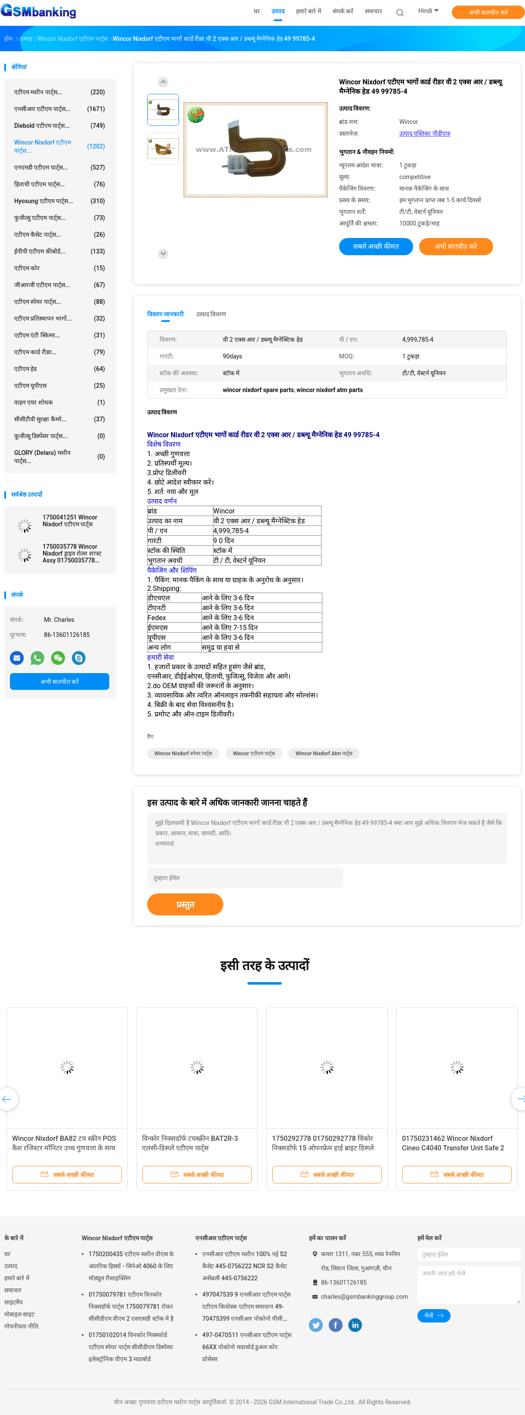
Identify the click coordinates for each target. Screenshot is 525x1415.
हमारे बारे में (16, 1278)
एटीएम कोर (59, 268)
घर (7, 1254)
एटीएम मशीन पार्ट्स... (59, 92)
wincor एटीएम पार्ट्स (254, 754)
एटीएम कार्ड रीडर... (59, 352)
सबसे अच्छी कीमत (376, 246)
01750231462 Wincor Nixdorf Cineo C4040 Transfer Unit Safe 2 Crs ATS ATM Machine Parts (453, 1148)
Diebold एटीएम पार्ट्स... (59, 125)
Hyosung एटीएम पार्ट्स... (59, 201)
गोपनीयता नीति (21, 1326)
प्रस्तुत (185, 904)
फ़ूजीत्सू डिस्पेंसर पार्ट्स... (59, 436)
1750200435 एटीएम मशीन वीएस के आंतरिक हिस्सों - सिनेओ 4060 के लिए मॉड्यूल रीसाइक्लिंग (131, 1266)
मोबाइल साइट (19, 1314)
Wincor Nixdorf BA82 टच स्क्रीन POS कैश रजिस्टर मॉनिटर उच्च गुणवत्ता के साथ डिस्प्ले (64, 1148)
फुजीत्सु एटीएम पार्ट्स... (59, 217)
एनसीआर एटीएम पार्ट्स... (59, 109)
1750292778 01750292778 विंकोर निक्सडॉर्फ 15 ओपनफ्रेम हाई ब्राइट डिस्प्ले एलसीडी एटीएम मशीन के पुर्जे (323, 1148)
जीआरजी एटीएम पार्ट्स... (59, 285)
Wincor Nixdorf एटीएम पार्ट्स (117, 1238)
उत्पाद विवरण (211, 314)
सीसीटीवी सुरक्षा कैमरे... (59, 419)
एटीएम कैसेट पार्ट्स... (59, 234)
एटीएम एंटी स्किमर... (59, 335)
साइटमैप (13, 1302)
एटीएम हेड (59, 369)
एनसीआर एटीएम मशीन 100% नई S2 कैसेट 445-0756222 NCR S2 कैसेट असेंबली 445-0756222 (244, 1266)
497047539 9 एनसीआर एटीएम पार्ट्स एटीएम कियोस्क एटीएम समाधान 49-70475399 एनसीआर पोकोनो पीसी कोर (246, 1308)
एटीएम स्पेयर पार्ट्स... (59, 301)
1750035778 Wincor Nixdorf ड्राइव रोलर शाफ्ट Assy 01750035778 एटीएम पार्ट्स (72, 553)
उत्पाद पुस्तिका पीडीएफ (425, 133)
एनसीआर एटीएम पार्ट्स (221, 1238)
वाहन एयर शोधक (59, 402)
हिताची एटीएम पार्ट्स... (59, 184)
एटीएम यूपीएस (59, 385)
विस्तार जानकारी (165, 314)
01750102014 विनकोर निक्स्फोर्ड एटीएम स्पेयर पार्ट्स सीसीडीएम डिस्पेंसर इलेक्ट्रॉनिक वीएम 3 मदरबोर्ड (131, 1347)
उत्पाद (10, 1266)
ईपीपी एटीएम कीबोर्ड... (59, 251)
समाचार (13, 1290)
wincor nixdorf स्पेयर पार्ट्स (183, 754)
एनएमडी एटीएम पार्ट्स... (59, 167)
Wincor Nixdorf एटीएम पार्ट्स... (59, 146)
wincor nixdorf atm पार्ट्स (324, 754)
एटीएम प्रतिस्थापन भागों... (59, 318)
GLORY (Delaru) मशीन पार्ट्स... (59, 456)
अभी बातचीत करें (488, 12)
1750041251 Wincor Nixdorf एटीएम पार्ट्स (70, 521)
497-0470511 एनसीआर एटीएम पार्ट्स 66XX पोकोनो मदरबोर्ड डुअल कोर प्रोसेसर (246, 1347)
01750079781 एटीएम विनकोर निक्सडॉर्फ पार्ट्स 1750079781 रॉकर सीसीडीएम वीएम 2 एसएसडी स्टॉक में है (131, 1306)
